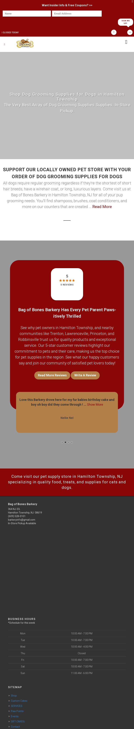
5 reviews (67, 284)
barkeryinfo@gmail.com (21, 519)
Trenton (56, 333)
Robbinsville (28, 339)
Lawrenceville (76, 333)
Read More (102, 206)
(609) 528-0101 (17, 516)
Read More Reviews (52, 375)
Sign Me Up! (125, 22)
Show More (95, 404)
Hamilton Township (76, 327)
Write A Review (85, 375)
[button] (62, 442)
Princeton (98, 333)
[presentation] (15, 21)
